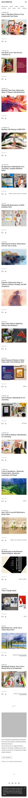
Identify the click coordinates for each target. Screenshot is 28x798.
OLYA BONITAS (6, 2)
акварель (25, 500)
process (9, 8)
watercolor (11, 6)
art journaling (24, 8)
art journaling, (24, 654)
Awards (19, 8)
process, (19, 693)
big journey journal (4, 6)
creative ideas (3, 8)
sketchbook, (15, 193)
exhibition (16, 6)
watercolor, (19, 193)
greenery (14, 8)
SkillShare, (11, 193)
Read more (4, 38)
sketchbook (22, 6)
